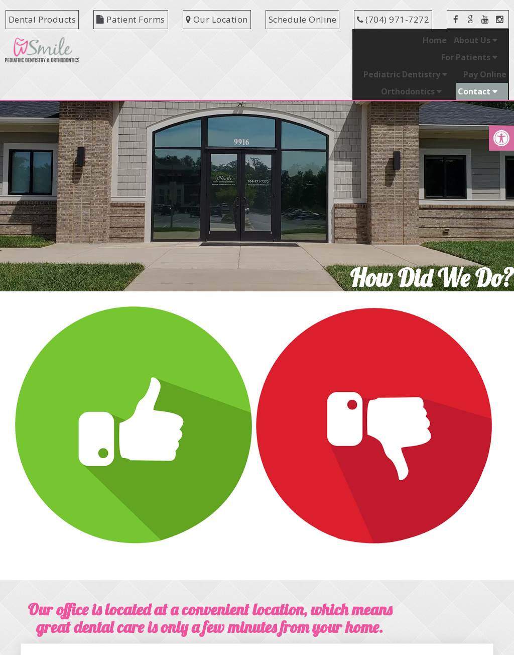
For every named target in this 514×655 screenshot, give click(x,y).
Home (135, 40)
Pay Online (408, 40)
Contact (474, 57)
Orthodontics (463, 40)
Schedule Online (303, 19)
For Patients (239, 40)
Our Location (217, 19)
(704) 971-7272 (397, 19)
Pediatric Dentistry (325, 40)
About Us (173, 40)
